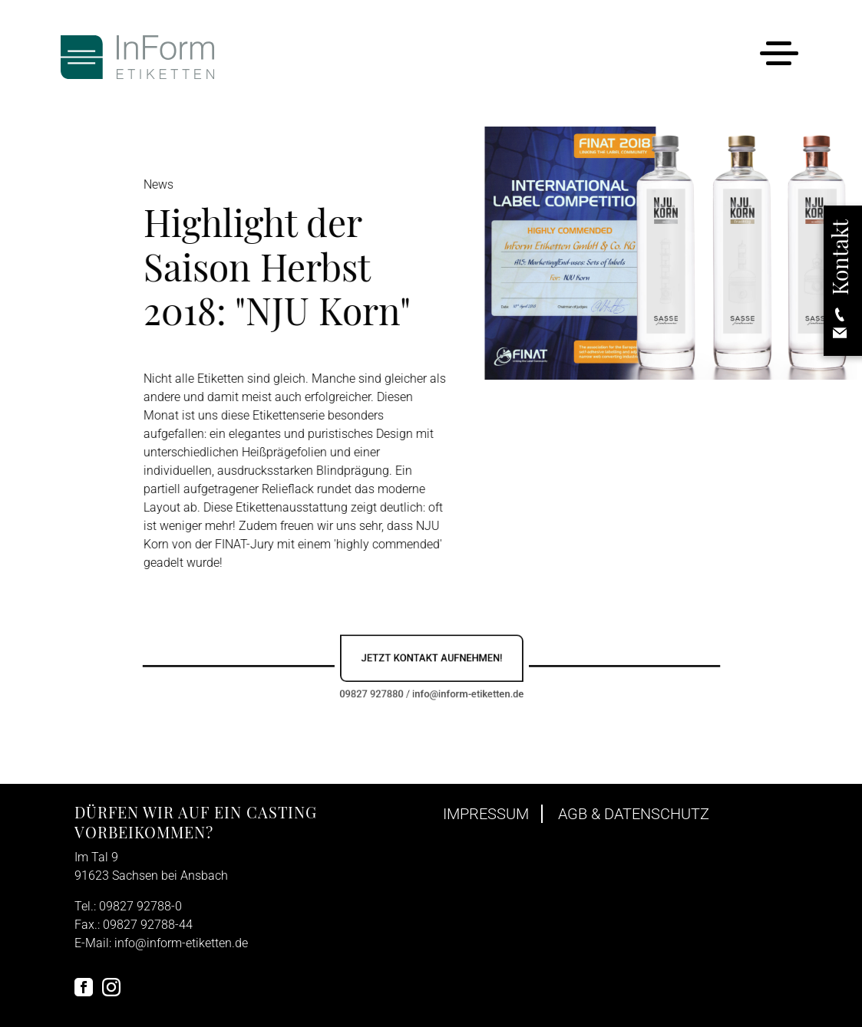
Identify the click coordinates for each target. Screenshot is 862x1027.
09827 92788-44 (148, 924)
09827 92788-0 (140, 906)
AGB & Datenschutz (633, 814)
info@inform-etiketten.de (461, 689)
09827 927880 (382, 689)
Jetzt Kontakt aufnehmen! (431, 659)
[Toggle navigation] (778, 56)
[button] (839, 281)
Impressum (486, 814)
